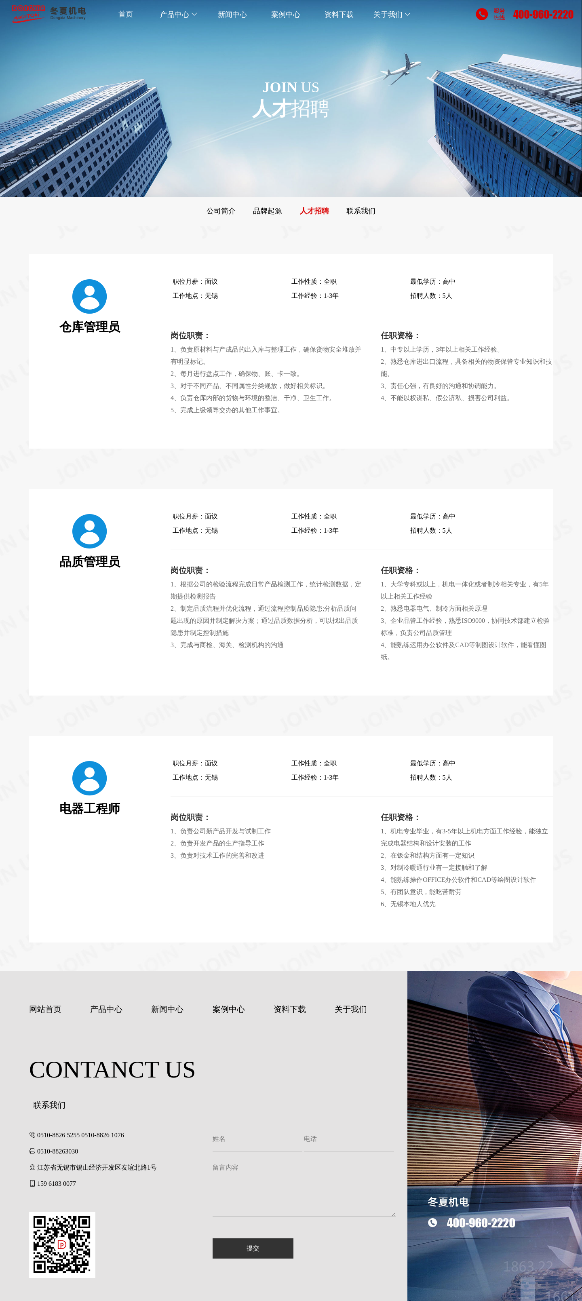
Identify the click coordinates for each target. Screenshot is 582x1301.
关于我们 (351, 1009)
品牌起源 (267, 211)
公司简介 (221, 211)
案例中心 (285, 14)
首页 (125, 14)
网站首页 (45, 1009)
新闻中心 (232, 14)
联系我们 (360, 211)
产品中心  (179, 14)
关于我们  (392, 14)
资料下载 (339, 14)
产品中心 (106, 1009)
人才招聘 (314, 211)
